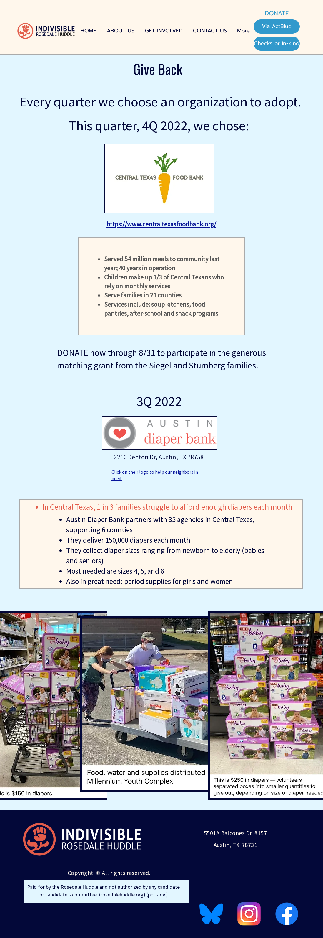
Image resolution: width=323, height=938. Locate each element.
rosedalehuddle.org (122, 894)
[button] (164, 31)
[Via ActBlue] (277, 26)
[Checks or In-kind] (277, 44)
